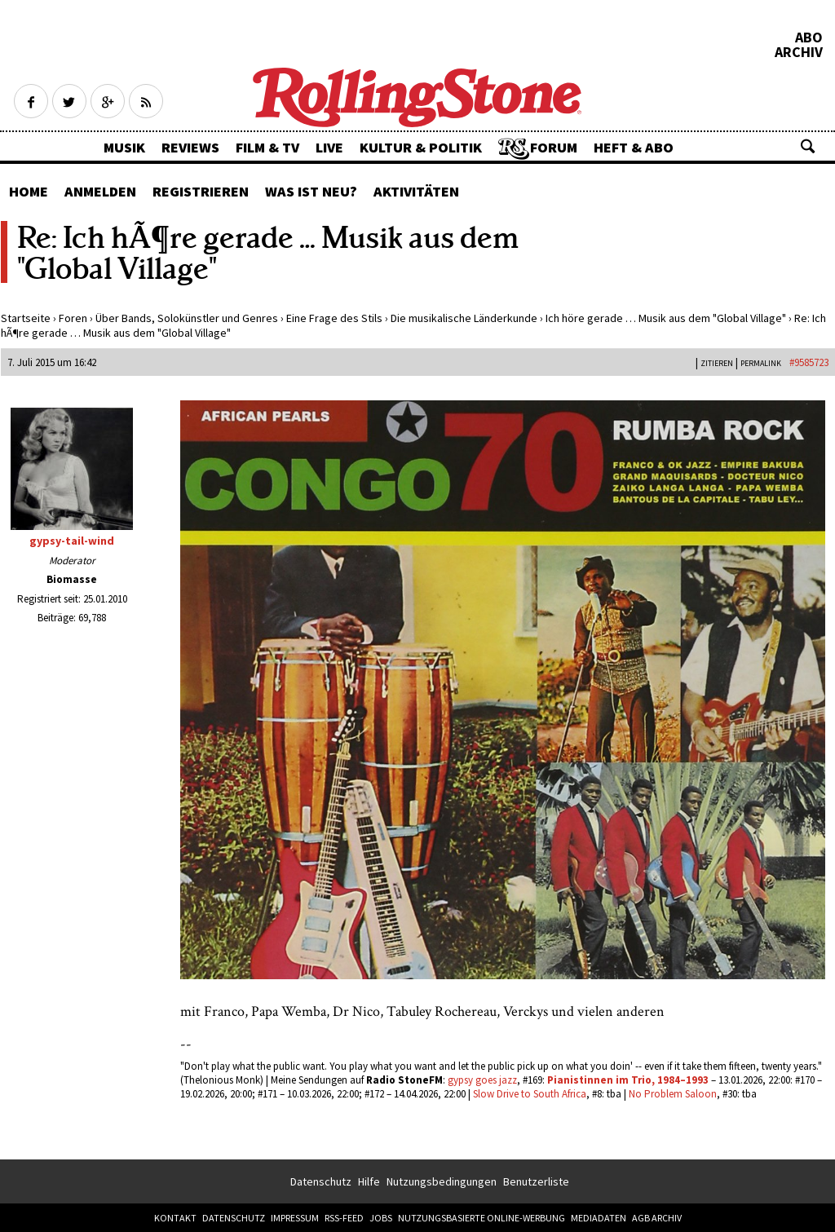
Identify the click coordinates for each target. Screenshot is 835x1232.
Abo (809, 37)
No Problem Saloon (673, 1094)
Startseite (26, 318)
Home (28, 191)
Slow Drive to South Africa (529, 1094)
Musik (124, 147)
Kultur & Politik (421, 147)
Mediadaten (598, 1218)
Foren (73, 318)
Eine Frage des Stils (334, 318)
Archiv (799, 52)
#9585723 (808, 362)
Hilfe (369, 1181)
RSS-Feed (344, 1218)
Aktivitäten (416, 191)
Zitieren (716, 363)
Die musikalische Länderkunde (464, 318)
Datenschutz (320, 1181)
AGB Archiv (657, 1218)
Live (329, 147)
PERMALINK (760, 363)
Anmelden (100, 191)
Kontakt (175, 1218)
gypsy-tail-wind (71, 540)
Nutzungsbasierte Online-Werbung (481, 1218)
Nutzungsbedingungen (442, 1181)
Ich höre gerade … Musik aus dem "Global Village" (666, 318)
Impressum (295, 1218)
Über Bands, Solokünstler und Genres (186, 318)
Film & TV (267, 147)
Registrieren (200, 191)
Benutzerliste (536, 1181)
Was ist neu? (311, 191)
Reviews (190, 147)
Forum (553, 147)
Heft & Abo (634, 147)
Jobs (380, 1218)
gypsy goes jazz (482, 1080)
